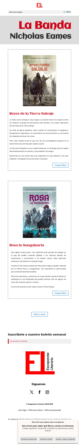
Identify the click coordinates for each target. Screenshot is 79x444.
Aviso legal (22, 410)
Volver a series (39, 314)
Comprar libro (60, 165)
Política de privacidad (52, 410)
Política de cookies (35, 410)
